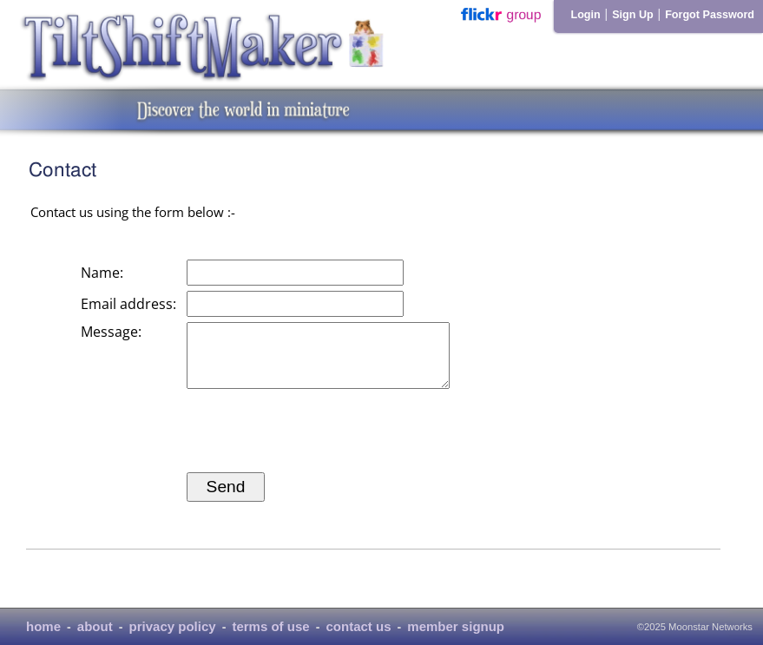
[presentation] (319, 443)
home (43, 626)
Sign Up (633, 15)
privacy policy (172, 626)
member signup (455, 626)
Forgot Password (709, 15)
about (95, 626)
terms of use (270, 626)
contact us (358, 626)
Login (585, 15)
